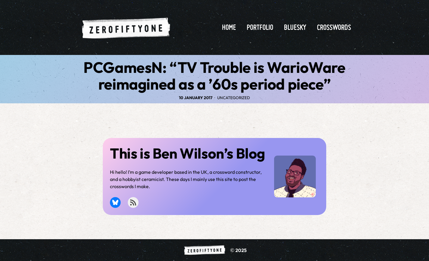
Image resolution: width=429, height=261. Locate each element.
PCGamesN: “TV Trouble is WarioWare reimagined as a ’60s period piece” (214, 76)
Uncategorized (233, 97)
